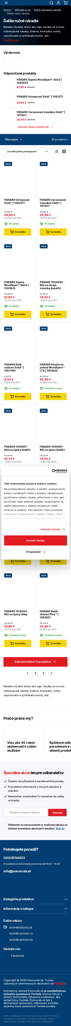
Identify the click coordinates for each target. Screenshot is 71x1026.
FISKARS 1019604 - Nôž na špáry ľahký (16, 613)
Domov (7, 9)
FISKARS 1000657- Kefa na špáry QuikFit (17, 448)
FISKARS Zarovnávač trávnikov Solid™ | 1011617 (41, 114)
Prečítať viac (12, 40)
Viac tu (60, 828)
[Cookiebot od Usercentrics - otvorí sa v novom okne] (51, 471)
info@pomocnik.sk (17, 871)
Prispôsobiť (35, 551)
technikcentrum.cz (18, 933)
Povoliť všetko (36, 540)
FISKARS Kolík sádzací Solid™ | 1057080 (14, 367)
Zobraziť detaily (50, 529)
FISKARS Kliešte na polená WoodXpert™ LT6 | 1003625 (52, 367)
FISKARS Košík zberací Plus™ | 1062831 (49, 614)
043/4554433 (14, 858)
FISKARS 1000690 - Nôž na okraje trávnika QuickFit (52, 285)
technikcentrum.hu (18, 939)
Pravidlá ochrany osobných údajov (36, 1018)
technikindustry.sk (17, 927)
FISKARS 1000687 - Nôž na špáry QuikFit (52, 448)
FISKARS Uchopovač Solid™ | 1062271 (40, 96)
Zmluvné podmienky (42, 1021)
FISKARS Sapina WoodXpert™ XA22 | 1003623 (39, 81)
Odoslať (57, 812)
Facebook (13, 955)
